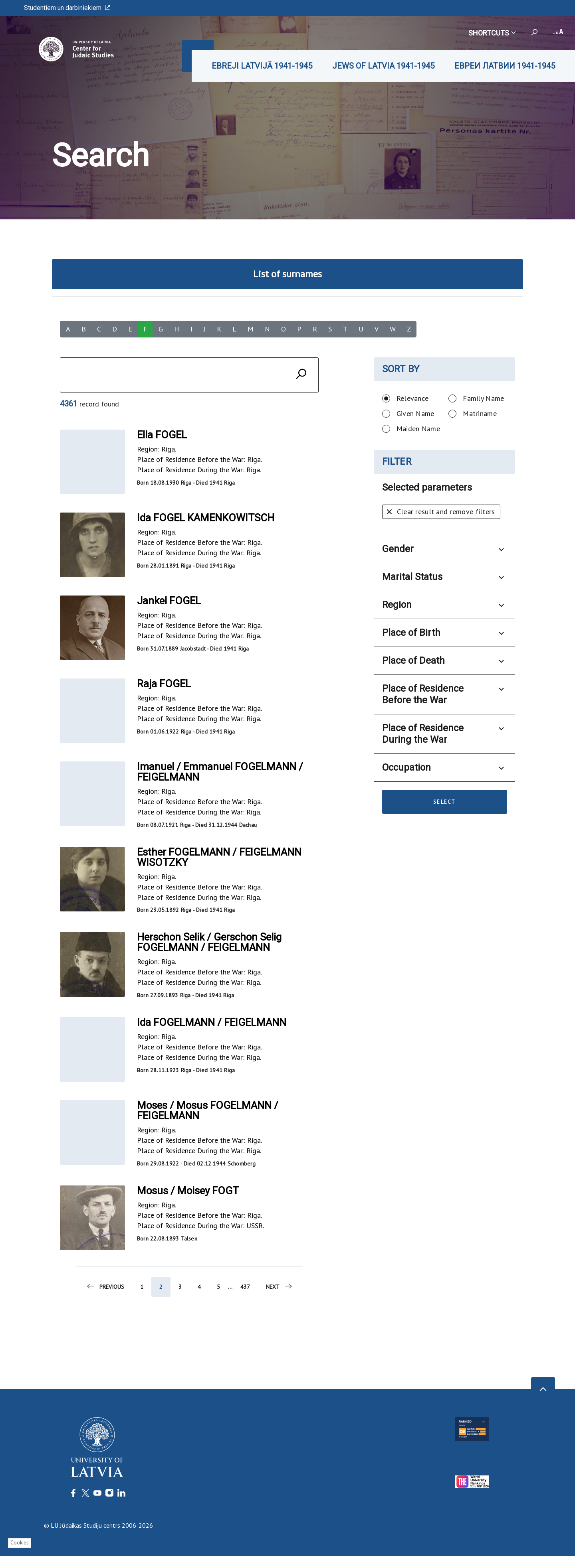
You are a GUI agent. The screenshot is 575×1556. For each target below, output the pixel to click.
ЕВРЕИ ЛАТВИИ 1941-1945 (504, 66)
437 (245, 1289)
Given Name (415, 413)
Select (444, 802)
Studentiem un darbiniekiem (67, 8)
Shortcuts (491, 33)
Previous (105, 1289)
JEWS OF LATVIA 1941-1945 (383, 66)
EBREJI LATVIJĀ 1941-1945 (262, 66)
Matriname (480, 413)
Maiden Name (418, 428)
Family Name (483, 398)
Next (279, 1289)
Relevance (413, 398)
